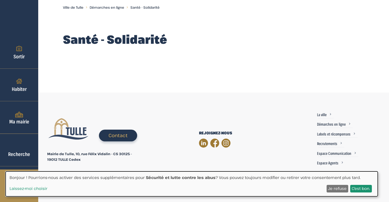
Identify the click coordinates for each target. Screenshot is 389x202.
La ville (322, 114)
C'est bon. (361, 188)
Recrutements (327, 143)
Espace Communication (334, 153)
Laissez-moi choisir (29, 188)
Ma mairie (19, 117)
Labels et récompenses (333, 134)
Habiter (19, 84)
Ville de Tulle (73, 7)
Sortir (19, 52)
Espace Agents (327, 163)
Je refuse (337, 188)
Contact (118, 135)
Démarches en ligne (107, 7)
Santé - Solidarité (145, 7)
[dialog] (192, 183)
